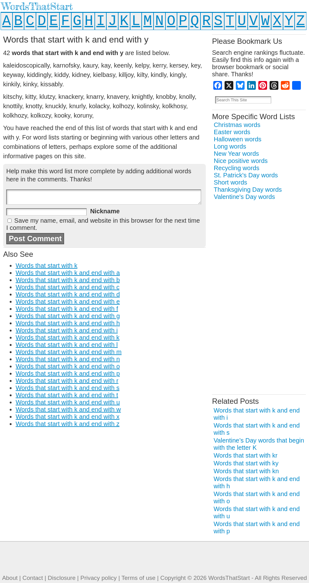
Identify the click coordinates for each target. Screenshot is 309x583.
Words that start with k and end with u (68, 402)
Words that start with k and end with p (68, 373)
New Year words (236, 153)
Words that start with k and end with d (68, 294)
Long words (230, 146)
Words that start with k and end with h (68, 323)
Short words (230, 182)
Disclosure (62, 578)
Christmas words (237, 124)
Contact (33, 578)
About (10, 578)
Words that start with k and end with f (67, 308)
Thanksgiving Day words (248, 189)
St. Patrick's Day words (246, 175)
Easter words (232, 132)
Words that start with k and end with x (67, 416)
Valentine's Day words (244, 196)
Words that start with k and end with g (68, 315)
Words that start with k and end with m (69, 351)
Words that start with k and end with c (67, 287)
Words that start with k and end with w (68, 409)
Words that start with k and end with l (67, 344)
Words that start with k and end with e (68, 301)
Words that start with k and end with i (67, 330)
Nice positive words (241, 160)
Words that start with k (46, 265)
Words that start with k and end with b (68, 279)
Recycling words (237, 168)
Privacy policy (98, 578)
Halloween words (237, 139)
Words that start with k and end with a (68, 272)
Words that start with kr (245, 455)
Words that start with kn (246, 471)
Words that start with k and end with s (67, 387)
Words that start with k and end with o (68, 366)
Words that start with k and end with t (67, 395)
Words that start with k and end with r (67, 380)
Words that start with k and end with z (67, 423)
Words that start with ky (246, 463)
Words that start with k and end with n (68, 359)
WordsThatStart (37, 6)
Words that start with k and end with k (67, 337)
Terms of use (138, 578)
